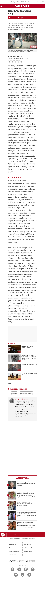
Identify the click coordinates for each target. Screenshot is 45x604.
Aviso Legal (28, 551)
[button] (1, 6)
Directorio (28, 544)
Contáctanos (13, 548)
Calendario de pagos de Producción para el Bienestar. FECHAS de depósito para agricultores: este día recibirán (26, 494)
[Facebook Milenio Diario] (12, 569)
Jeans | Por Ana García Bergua (17, 180)
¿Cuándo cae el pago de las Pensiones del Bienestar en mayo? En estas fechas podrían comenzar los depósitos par (26, 524)
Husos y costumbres (26, 393)
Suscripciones (14, 551)
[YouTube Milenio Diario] (16, 575)
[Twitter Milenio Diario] (19, 569)
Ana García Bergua (15, 57)
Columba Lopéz (29, 1)
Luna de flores (37, 1)
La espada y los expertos (29, 364)
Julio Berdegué (12, 1)
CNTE (22, 1)
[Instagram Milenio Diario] (26, 569)
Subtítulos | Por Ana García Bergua (27, 347)
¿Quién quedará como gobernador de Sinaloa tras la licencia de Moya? (26, 503)
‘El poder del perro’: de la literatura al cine (29, 374)
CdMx (18, 1)
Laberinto (14, 393)
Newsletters (13, 544)
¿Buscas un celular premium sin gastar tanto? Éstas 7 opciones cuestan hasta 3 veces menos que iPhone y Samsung (26, 514)
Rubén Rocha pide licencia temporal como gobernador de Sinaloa (26, 483)
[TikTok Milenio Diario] (22, 575)
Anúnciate (12, 555)
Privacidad (28, 548)
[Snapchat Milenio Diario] (29, 575)
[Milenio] (22, 6)
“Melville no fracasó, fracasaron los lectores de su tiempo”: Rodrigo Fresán (28, 357)
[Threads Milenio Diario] (33, 569)
